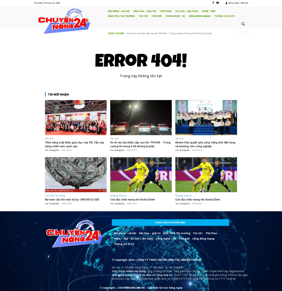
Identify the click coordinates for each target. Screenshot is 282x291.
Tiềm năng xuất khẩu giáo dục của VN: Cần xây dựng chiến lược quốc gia (74, 144)
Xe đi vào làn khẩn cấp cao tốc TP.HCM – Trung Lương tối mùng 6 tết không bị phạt (169, 33)
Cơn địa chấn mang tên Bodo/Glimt (134, 199)
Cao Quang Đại (52, 150)
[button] (243, 24)
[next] (246, 33)
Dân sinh (49, 138)
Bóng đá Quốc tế (118, 196)
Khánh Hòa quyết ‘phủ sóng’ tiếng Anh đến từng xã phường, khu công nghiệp (203, 144)
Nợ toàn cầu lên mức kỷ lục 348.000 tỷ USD (74, 199)
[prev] (240, 33)
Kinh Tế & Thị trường (55, 196)
